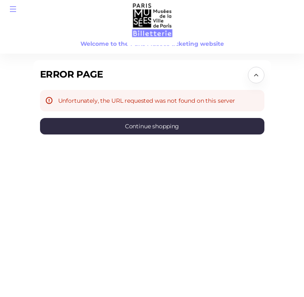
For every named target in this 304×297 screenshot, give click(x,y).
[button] (13, 9)
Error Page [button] (71, 74)
